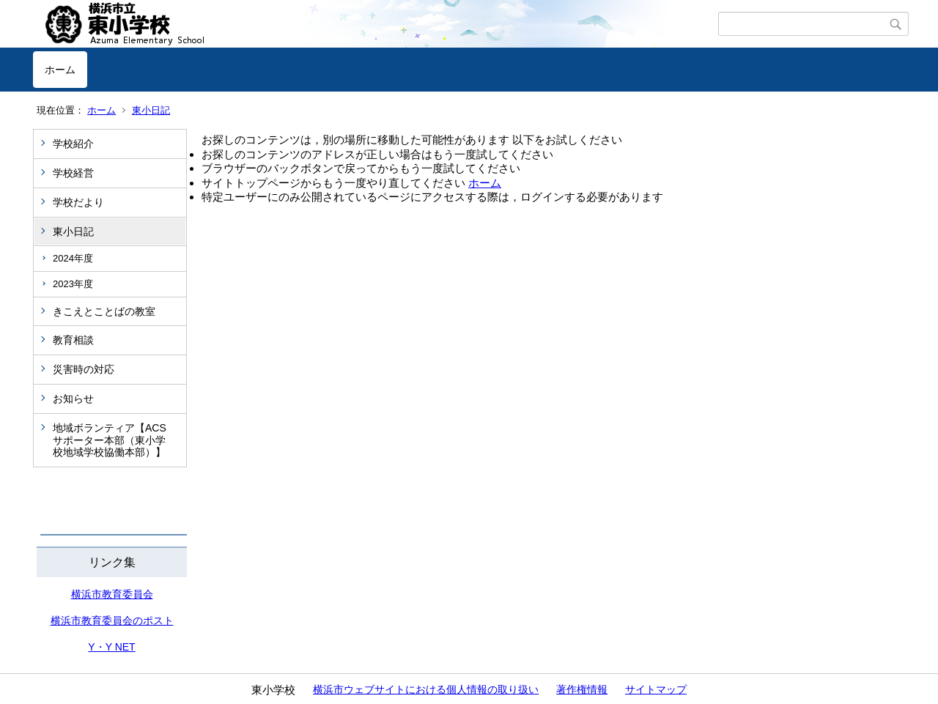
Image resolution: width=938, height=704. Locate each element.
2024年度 (73, 258)
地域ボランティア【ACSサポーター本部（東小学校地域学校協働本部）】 (109, 440)
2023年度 (73, 283)
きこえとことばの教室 (104, 311)
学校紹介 (73, 143)
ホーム (60, 69)
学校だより (78, 202)
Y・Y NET (111, 647)
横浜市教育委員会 (112, 594)
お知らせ (73, 398)
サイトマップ (656, 689)
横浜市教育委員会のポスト (112, 620)
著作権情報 (582, 689)
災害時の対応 (83, 369)
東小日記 (151, 110)
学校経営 (73, 173)
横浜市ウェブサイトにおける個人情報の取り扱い (426, 689)
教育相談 (73, 340)
